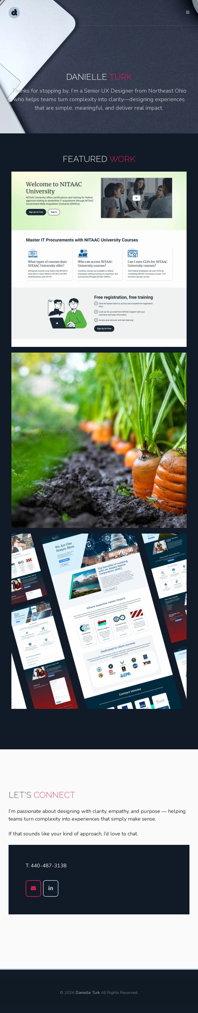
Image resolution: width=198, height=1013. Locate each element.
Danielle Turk (88, 992)
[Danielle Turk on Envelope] (33, 888)
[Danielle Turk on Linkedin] (50, 888)
